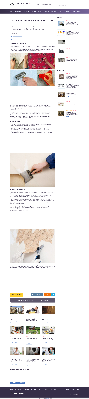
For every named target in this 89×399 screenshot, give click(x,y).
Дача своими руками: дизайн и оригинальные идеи (32, 340)
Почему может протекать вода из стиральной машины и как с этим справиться (32, 361)
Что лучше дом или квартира (15, 318)
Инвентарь (15, 38)
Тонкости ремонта (17, 36)
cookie (47, 398)
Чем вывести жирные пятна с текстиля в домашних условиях (31, 319)
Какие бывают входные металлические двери (71, 60)
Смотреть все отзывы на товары (62, 120)
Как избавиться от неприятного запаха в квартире (16, 360)
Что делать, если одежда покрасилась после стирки (48, 360)
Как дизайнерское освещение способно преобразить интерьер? (72, 113)
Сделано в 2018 (72, 394)
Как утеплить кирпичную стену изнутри (48, 318)
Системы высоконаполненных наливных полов (71, 41)
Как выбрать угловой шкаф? (44, 4)
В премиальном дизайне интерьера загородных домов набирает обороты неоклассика (72, 77)
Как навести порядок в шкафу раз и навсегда (16, 339)
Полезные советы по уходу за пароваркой (47, 339)
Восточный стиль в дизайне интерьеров (71, 94)
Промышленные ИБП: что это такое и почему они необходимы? (72, 51)
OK (51, 398)
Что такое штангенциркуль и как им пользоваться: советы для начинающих (72, 33)
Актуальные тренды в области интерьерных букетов (71, 104)
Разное (11, 315)
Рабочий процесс (17, 39)
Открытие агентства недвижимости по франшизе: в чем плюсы (72, 23)
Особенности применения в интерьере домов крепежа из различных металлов (72, 86)
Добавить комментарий (18, 382)
